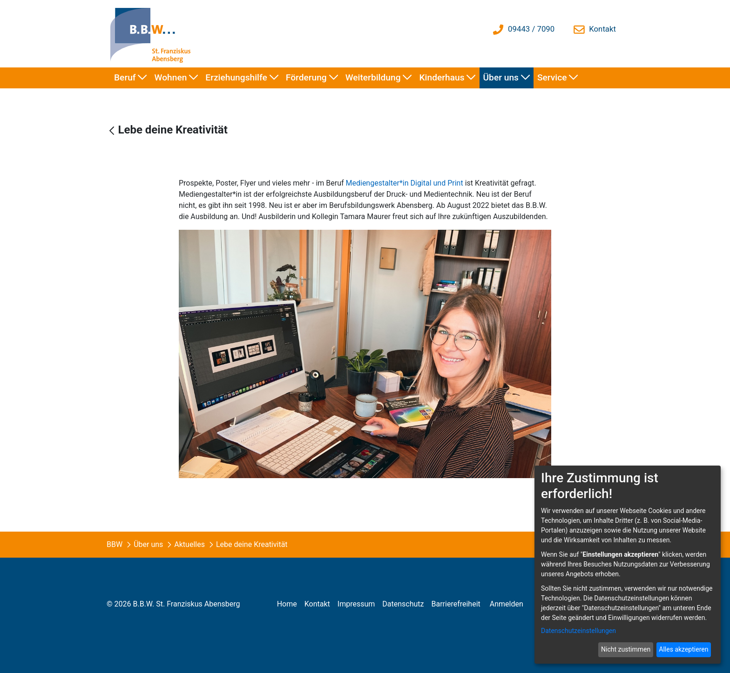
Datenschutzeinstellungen (578, 630)
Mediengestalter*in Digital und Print (404, 183)
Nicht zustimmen (625, 649)
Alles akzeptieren (683, 649)
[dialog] (627, 565)
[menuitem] (130, 77)
